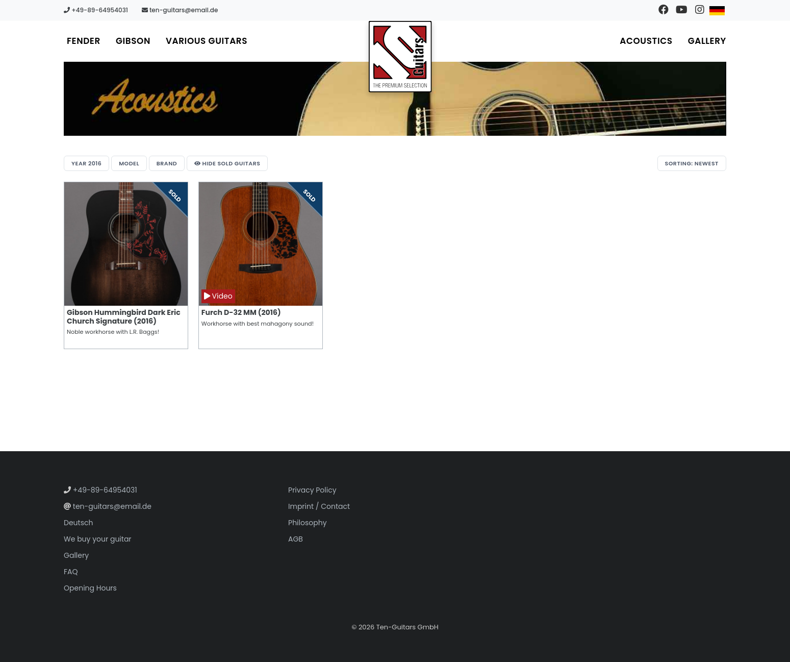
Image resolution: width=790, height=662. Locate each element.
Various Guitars (206, 41)
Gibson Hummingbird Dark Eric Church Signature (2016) (124, 316)
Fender (83, 41)
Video (218, 296)
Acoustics (646, 41)
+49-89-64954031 (96, 10)
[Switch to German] (717, 10)
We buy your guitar (98, 539)
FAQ (71, 572)
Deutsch (78, 523)
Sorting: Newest (692, 163)
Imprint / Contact (319, 506)
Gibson (133, 41)
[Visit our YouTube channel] (682, 10)
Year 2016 (86, 163)
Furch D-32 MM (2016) (241, 312)
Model (129, 163)
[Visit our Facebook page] (664, 10)
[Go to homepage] (400, 56)
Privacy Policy (312, 490)
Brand (167, 163)
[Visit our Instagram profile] (699, 10)
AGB (295, 539)
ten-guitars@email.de (180, 10)
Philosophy (307, 523)
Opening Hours (90, 588)
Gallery (707, 41)
